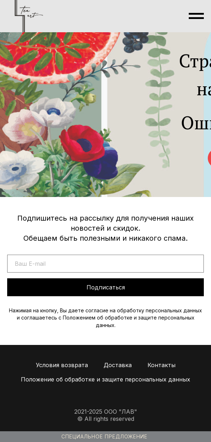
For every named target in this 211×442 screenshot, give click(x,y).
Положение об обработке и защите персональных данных (105, 379)
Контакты (161, 365)
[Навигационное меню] (196, 16)
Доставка (118, 365)
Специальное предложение (104, 436)
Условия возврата (62, 365)
